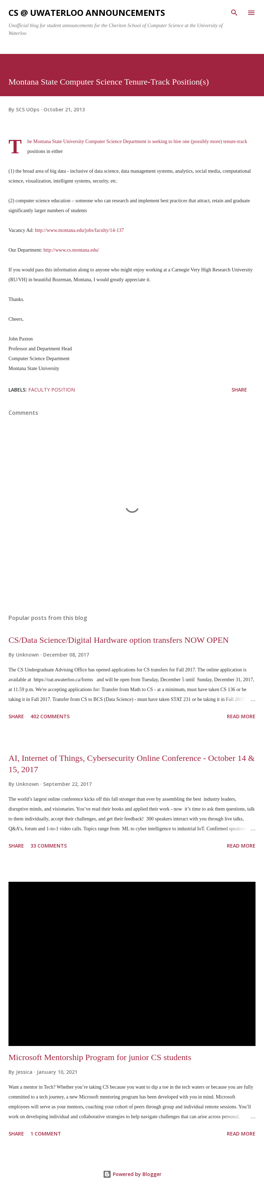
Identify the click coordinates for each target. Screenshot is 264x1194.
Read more (241, 716)
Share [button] (239, 389)
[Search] (234, 12)
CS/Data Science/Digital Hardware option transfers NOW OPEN (118, 640)
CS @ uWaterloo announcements (86, 12)
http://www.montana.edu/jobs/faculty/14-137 (79, 230)
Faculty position (51, 389)
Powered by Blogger (132, 1174)
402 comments (50, 716)
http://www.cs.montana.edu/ (71, 250)
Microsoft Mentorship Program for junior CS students (99, 1057)
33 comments (48, 845)
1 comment (45, 1133)
